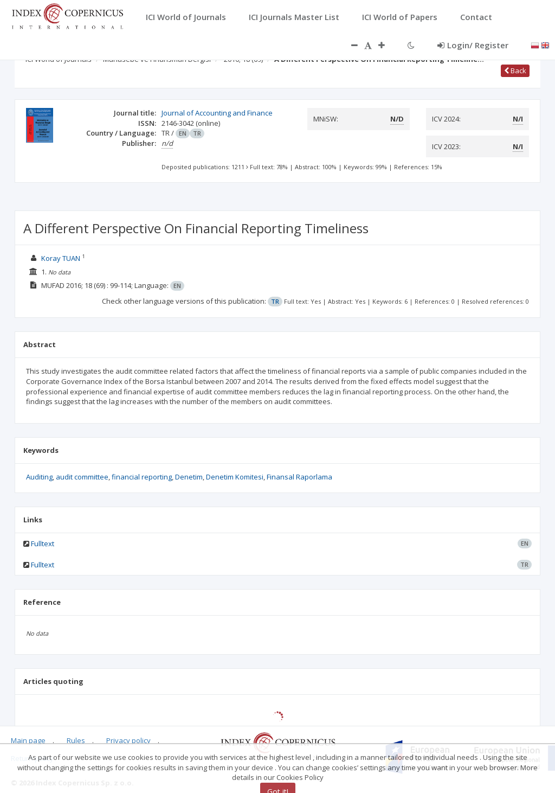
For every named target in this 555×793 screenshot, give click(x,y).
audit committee (82, 477)
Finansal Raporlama (299, 477)
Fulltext (42, 543)
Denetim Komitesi (234, 477)
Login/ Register (472, 45)
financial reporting (142, 477)
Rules (76, 740)
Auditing (39, 477)
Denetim (189, 477)
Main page (28, 740)
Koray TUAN (60, 258)
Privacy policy (128, 740)
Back (515, 70)
